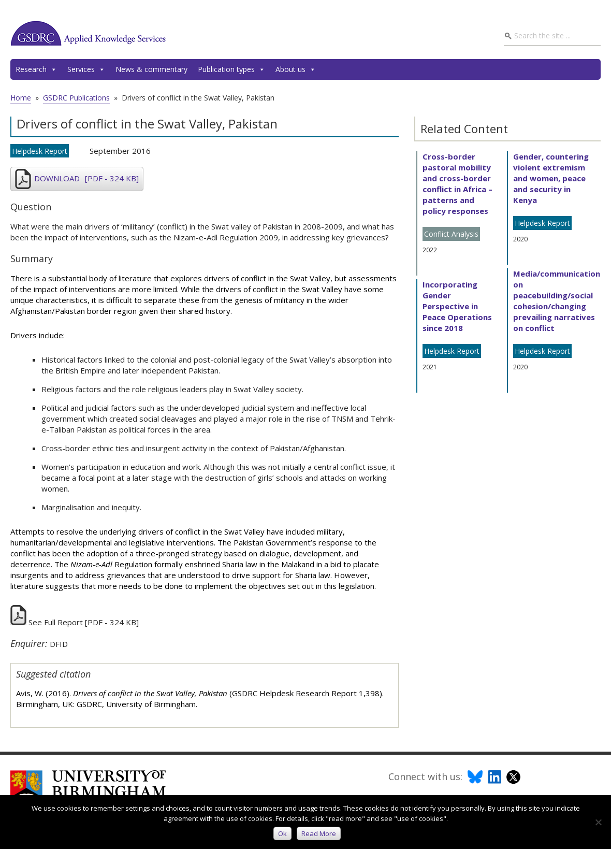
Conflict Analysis (451, 234)
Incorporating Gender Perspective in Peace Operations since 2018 (457, 306)
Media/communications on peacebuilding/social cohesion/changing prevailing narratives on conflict (558, 300)
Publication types (231, 69)
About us (295, 69)
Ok (283, 834)
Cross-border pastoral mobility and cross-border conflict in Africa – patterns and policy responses (457, 183)
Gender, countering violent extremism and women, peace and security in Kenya (551, 178)
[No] (598, 822)
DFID (59, 644)
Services (86, 69)
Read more (319, 834)
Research (36, 69)
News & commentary (151, 69)
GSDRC (88, 33)
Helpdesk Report (39, 151)
